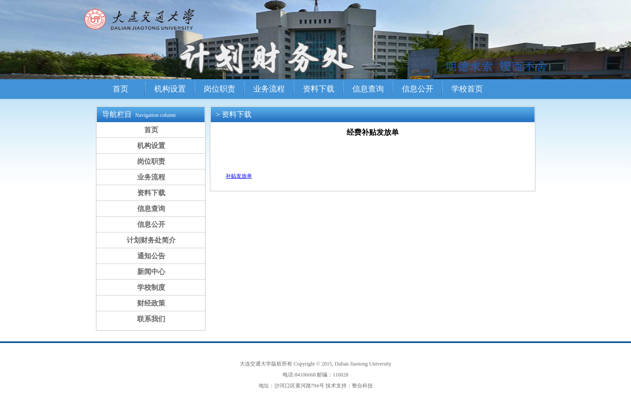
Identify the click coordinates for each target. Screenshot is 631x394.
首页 (120, 88)
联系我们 (151, 319)
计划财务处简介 (151, 240)
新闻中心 (151, 271)
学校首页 (467, 88)
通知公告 (151, 256)
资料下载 (318, 88)
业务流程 (269, 88)
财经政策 (151, 303)
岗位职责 (219, 88)
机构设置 (170, 88)
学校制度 (151, 287)
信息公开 (417, 88)
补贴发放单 (239, 176)
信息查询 (368, 88)
